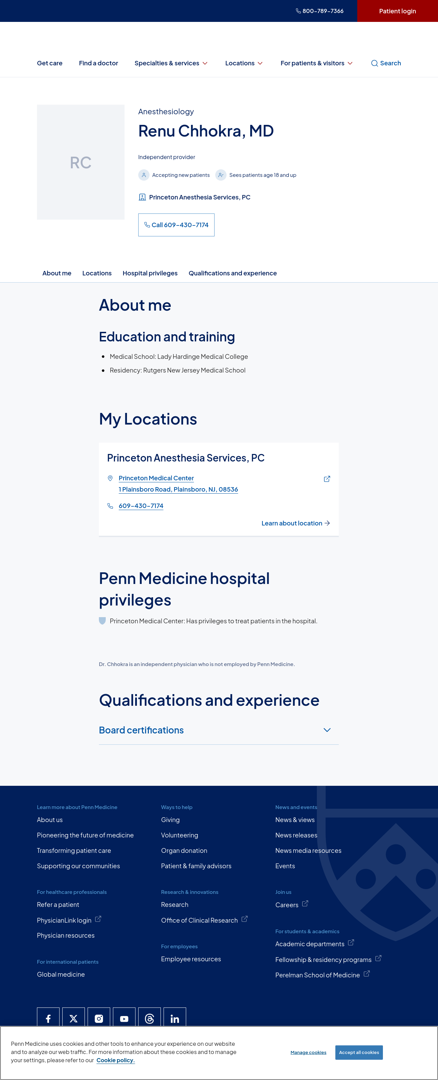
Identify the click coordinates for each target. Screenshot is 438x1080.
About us (50, 819)
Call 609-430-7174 (176, 225)
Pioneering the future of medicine (85, 835)
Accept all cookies (359, 1052)
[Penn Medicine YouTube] (124, 1019)
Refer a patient (58, 904)
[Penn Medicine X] (74, 1019)
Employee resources (191, 959)
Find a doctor (98, 63)
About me (57, 273)
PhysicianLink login (69, 919)
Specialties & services (171, 63)
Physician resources (66, 935)
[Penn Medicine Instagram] (99, 1019)
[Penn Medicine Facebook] (48, 1019)
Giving (170, 819)
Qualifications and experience (233, 273)
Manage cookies (308, 1052)
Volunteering (179, 835)
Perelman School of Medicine (322, 974)
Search (386, 63)
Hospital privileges (150, 273)
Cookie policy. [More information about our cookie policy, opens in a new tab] (115, 1060)
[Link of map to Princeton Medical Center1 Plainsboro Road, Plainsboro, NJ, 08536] (325, 479)
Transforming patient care (74, 850)
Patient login (397, 11)
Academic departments (315, 943)
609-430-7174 (141, 505)
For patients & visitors (317, 63)
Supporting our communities (78, 866)
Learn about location (296, 523)
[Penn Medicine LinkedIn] (175, 1019)
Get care (50, 63)
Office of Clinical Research (204, 919)
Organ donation (184, 850)
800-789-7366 (320, 10)
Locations (245, 63)
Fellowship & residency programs (328, 958)
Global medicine (61, 974)
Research (175, 904)
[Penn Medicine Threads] (149, 1019)
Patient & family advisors (196, 866)
